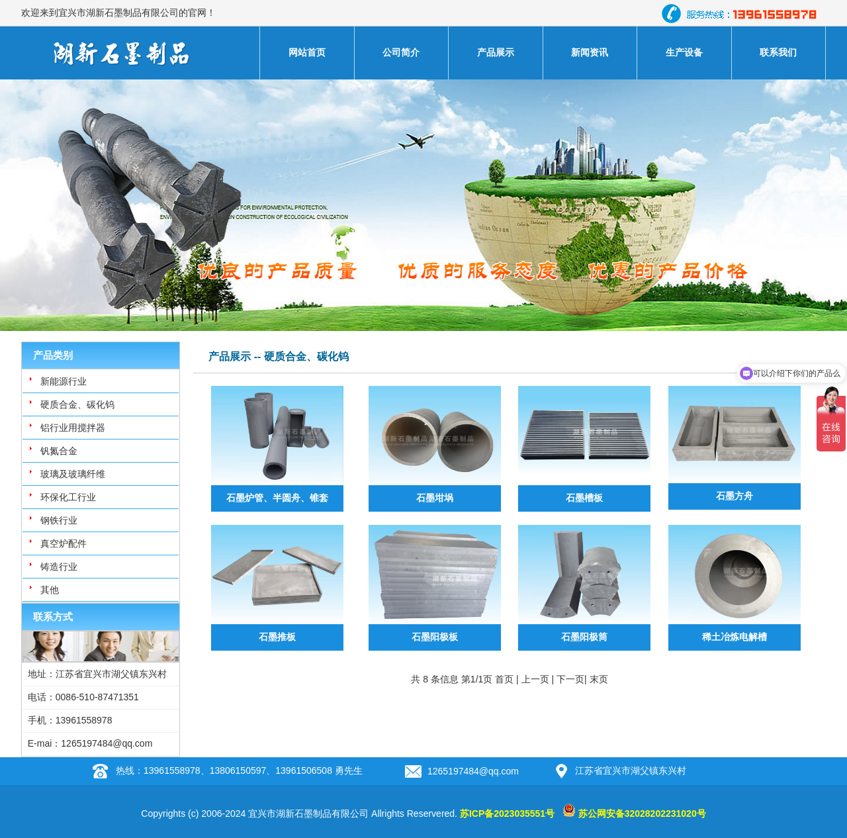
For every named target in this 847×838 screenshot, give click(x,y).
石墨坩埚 (434, 497)
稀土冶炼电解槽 (734, 636)
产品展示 (495, 52)
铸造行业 (58, 566)
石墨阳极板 (435, 636)
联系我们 (778, 52)
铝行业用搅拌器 (72, 427)
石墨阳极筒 (584, 636)
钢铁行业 (58, 520)
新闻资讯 (589, 52)
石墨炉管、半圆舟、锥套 (277, 497)
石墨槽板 (584, 497)
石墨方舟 (734, 495)
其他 (49, 589)
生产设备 (684, 52)
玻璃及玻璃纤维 (72, 474)
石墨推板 (277, 636)
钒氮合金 (58, 450)
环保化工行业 (68, 497)
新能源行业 (63, 381)
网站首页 (307, 52)
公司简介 (401, 52)
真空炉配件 (63, 543)
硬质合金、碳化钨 (77, 404)
